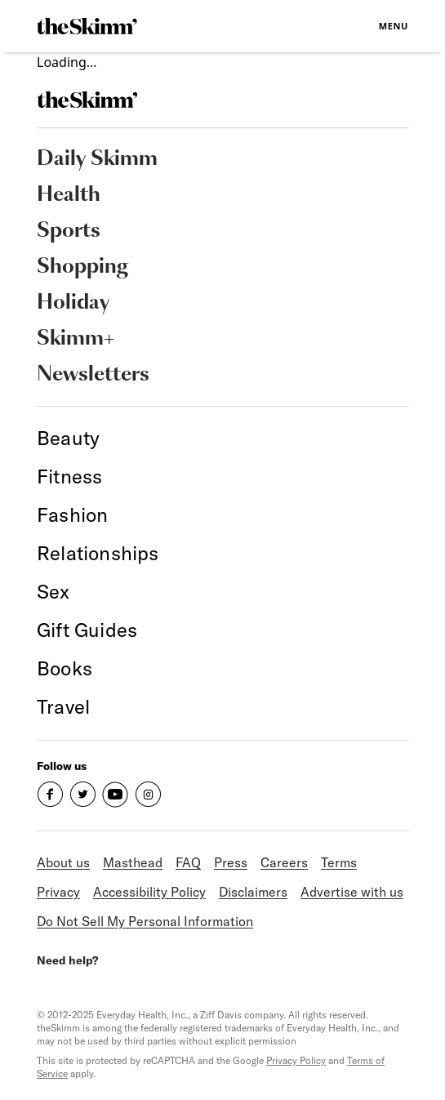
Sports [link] (68, 231)
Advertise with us (351, 892)
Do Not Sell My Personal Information (145, 921)
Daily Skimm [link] (97, 159)
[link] (87, 26)
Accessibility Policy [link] (149, 892)
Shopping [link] (82, 267)
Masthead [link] (132, 862)
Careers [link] (284, 862)
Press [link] (230, 862)
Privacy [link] (58, 892)
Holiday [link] (73, 303)
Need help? (67, 960)
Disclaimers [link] (253, 892)
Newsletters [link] (93, 375)
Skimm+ (75, 339)
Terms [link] (339, 862)
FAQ (188, 862)
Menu (393, 26)
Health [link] (68, 195)
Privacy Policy (296, 1060)
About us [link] (63, 862)
